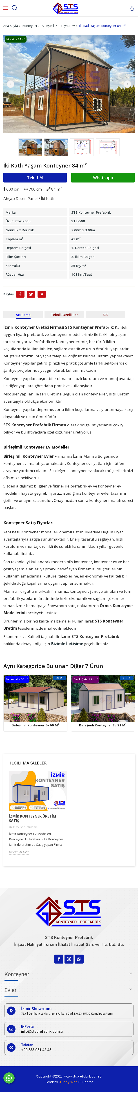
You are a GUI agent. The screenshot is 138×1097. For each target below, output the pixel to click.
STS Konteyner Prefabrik (91, 212)
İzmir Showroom (36, 1008)
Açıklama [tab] (23, 314)
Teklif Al (35, 177)
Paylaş (20, 294)
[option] (69, 84)
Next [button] (127, 84)
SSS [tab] (105, 314)
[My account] (132, 8)
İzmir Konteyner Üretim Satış (32, 818)
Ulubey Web (68, 1082)
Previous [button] (10, 84)
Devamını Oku (19, 852)
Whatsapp (103, 177)
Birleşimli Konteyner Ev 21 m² (103, 725)
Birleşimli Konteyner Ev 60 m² (35, 725)
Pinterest (42, 294)
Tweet (31, 294)
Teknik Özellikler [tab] (64, 314)
